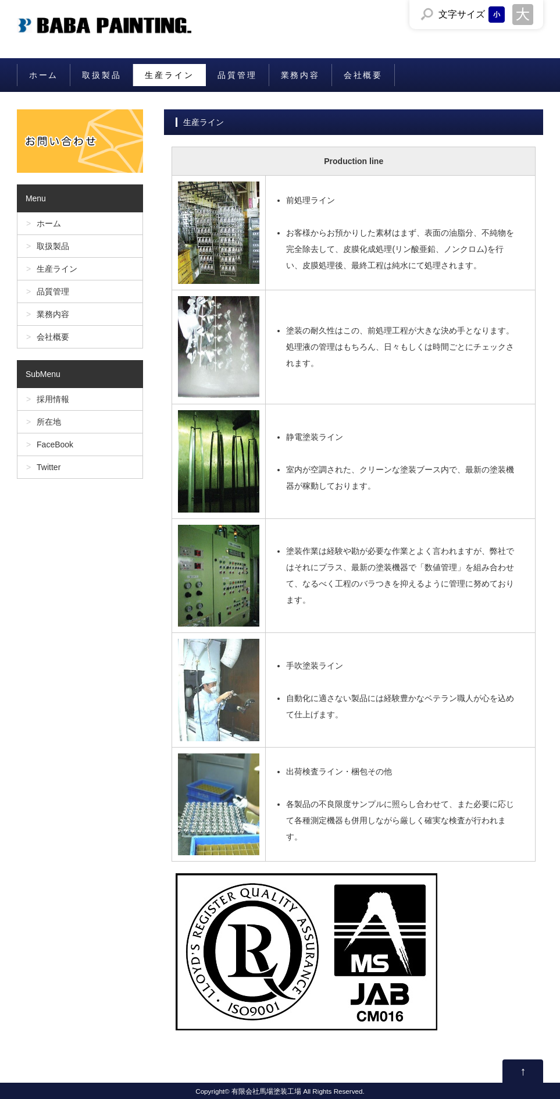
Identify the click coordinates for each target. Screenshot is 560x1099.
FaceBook (55, 444)
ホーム (43, 75)
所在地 (49, 421)
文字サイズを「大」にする (522, 14)
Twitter (48, 467)
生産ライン (169, 75)
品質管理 (236, 75)
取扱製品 (101, 75)
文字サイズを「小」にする (496, 14)
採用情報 (53, 399)
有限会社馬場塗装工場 (266, 1091)
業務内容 (300, 75)
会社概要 (363, 75)
